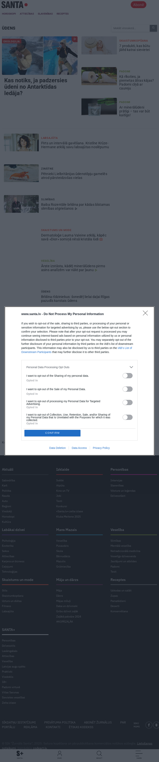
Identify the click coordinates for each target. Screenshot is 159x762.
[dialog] (79, 381)
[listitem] (79, 367)
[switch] (128, 375)
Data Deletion (57, 448)
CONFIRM (53, 433)
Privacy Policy (101, 448)
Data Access (79, 448)
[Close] (146, 314)
